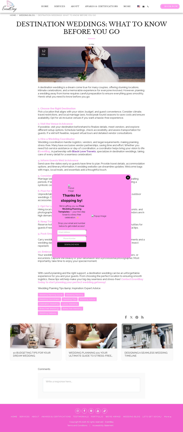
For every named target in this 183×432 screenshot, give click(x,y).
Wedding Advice (87, 299)
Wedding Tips (69, 299)
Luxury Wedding (69, 304)
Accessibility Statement (102, 425)
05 (71, 329)
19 (127, 329)
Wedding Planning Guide (50, 294)
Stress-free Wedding (72, 308)
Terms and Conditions (77, 425)
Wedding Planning (74, 294)
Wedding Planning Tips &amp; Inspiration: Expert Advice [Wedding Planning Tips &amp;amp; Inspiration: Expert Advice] (69, 288)
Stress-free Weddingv (49, 308)
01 (16, 329)
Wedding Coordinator (49, 299)
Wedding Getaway (47, 313)
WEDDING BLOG (27, 15)
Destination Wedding (48, 304)
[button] (143, 6)
